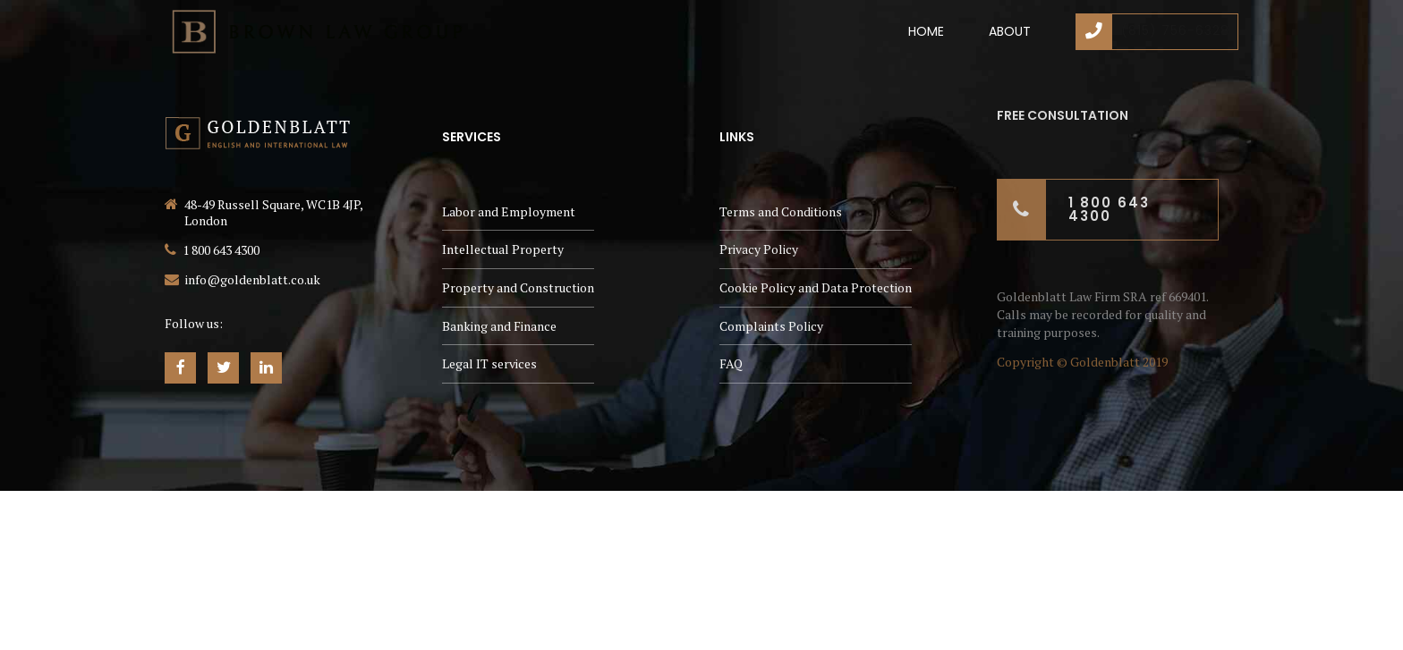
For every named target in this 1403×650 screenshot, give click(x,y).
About (1010, 31)
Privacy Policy (758, 249)
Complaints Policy (771, 325)
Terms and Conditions (780, 211)
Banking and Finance (499, 325)
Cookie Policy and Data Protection (815, 287)
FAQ (731, 363)
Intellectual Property (503, 249)
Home (926, 31)
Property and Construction (518, 287)
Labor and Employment (508, 211)
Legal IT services (489, 363)
